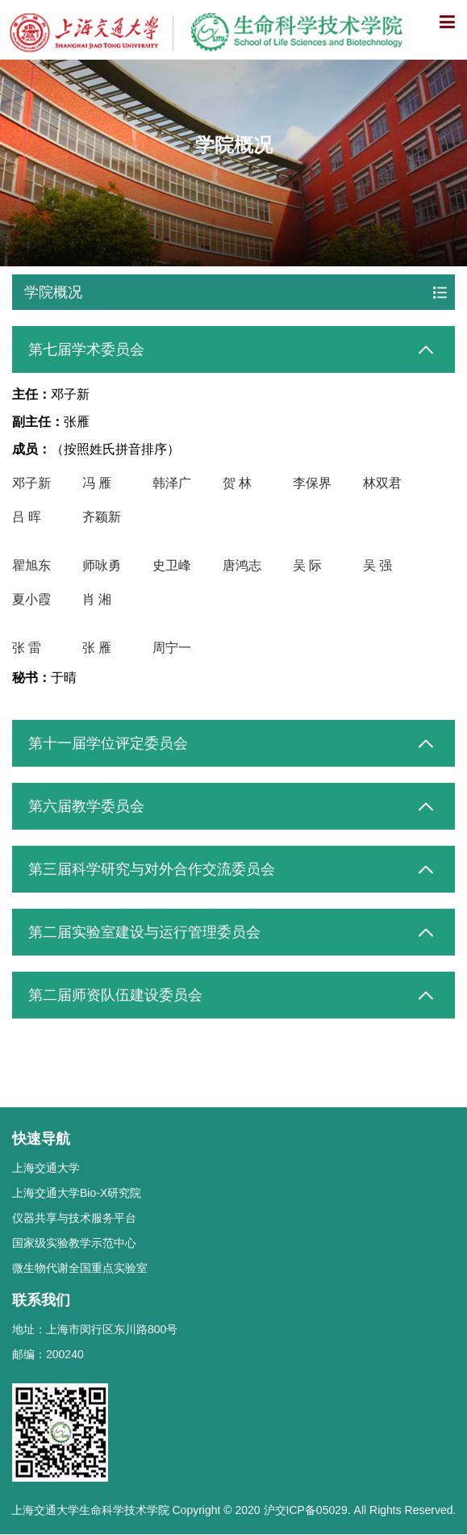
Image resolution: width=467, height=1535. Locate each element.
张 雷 (26, 648)
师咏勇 (101, 565)
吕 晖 (26, 517)
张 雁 (96, 648)
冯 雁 (96, 483)
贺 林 (237, 483)
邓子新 (31, 483)
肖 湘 (96, 599)
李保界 (312, 483)
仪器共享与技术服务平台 (74, 1217)
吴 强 (377, 565)
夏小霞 (31, 599)
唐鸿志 (242, 565)
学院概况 (53, 292)
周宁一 (171, 648)
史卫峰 (171, 565)
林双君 (382, 483)
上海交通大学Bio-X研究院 (76, 1192)
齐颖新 (101, 517)
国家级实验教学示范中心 (74, 1242)
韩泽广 (171, 483)
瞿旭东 (31, 565)
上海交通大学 (46, 1167)
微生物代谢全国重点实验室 (80, 1267)
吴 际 (307, 565)
